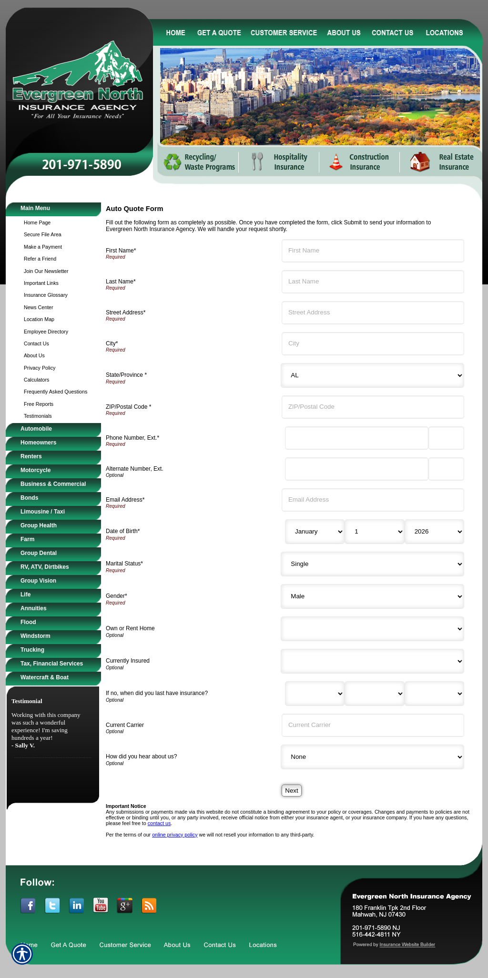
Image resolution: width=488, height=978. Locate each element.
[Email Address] (373, 500)
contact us (159, 823)
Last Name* (121, 281)
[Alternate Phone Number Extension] (446, 469)
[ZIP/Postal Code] (373, 407)
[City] (373, 343)
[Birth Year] (434, 531)
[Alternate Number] (356, 469)
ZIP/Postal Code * (128, 406)
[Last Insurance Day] (374, 693)
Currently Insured (128, 660)
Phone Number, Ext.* (132, 437)
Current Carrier (125, 725)
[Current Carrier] (373, 725)
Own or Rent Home (130, 628)
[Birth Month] (315, 531)
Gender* (116, 596)
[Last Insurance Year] (434, 693)
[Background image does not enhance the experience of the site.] (53, 209)
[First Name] (373, 250)
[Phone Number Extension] (446, 438)
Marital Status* (124, 563)
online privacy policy (174, 834)
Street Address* (125, 312)
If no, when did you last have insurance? (157, 693)
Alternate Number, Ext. (134, 468)
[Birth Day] (374, 531)
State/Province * (126, 375)
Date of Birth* (123, 531)
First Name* (121, 250)
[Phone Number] (356, 438)
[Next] (291, 791)
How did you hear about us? (141, 756)
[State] (372, 375)
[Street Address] (373, 312)
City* (112, 343)
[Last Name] (373, 281)
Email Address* (125, 499)
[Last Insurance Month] (315, 693)
